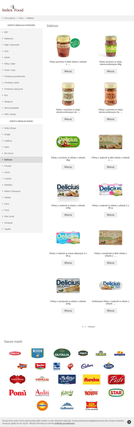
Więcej (68, 71)
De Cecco (8, 153)
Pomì (6, 204)
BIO (6, 32)
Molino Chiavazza (12, 191)
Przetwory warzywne (13, 89)
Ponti (6, 210)
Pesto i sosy (9, 70)
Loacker (8, 178)
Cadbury (8, 141)
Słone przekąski (11, 108)
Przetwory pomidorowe (14, 76)
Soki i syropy (10, 114)
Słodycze (8, 101)
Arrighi (7, 134)
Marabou (8, 185)
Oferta (21, 18)
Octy (6, 51)
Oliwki (7, 57)
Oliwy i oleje (9, 64)
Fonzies (7, 166)
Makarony (8, 38)
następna (91, 327)
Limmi (7, 172)
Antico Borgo (10, 128)
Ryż (6, 95)
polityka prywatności (65, 423)
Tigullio (7, 229)
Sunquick (8, 223)
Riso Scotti (9, 216)
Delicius (30, 18)
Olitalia (7, 197)
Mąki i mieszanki (11, 45)
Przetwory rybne (11, 82)
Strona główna (9, 18)
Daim (6, 147)
